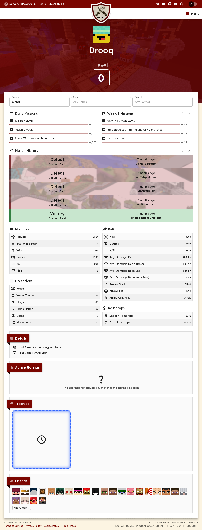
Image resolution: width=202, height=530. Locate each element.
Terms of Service (13, 525)
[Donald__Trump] (122, 494)
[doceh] (175, 494)
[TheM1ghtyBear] (78, 494)
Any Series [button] (80, 102)
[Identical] (130, 494)
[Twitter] (158, 4)
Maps (64, 525)
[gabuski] (25, 494)
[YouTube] (176, 4)
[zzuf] (42, 494)
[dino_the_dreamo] (157, 494)
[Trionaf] (86, 494)
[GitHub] (182, 4)
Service (15, 97)
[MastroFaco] (33, 503)
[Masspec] (51, 494)
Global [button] (16, 102)
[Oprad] (166, 494)
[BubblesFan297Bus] (113, 494)
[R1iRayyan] (148, 494)
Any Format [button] (142, 102)
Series (76, 97)
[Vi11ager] (104, 494)
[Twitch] (170, 4)
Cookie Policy (51, 525)
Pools (73, 525)
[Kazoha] (60, 494)
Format (138, 97)
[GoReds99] (183, 494)
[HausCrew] (25, 503)
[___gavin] (139, 494)
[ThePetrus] (16, 503)
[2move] (95, 494)
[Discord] (164, 4)
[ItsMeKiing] (33, 494)
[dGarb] (69, 494)
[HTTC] (16, 494)
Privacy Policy (33, 525)
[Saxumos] (42, 503)
